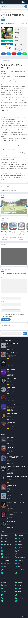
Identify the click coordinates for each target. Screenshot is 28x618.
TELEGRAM (5, 44)
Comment (3, 277)
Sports (10, 12)
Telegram (19, 54)
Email (2, 301)
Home (2, 12)
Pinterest (14, 54)
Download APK (6, 41)
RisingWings (17, 29)
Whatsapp (24, 54)
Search (25, 333)
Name (2, 295)
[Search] (14, 6)
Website (2, 308)
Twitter (8, 54)
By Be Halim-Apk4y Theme (20, 616)
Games (6, 12)
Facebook (3, 54)
